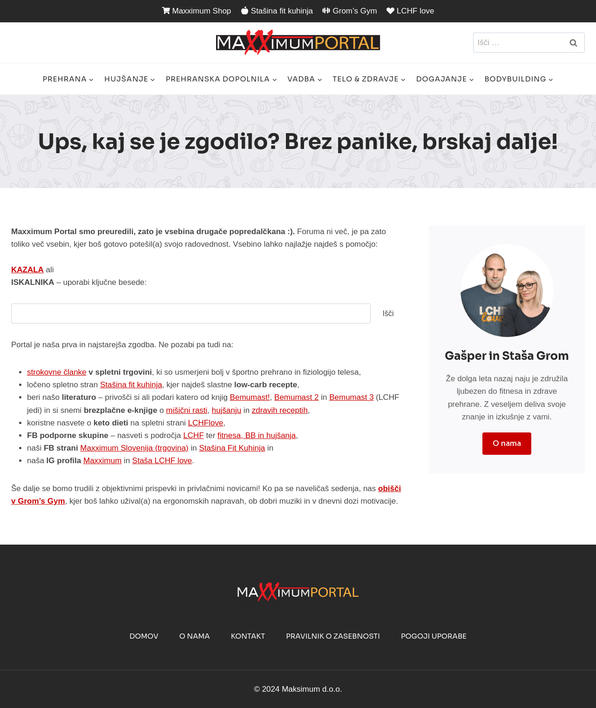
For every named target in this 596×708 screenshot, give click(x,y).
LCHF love (410, 11)
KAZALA (27, 269)
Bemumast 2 (296, 397)
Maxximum (102, 460)
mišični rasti (187, 410)
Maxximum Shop (196, 11)
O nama (194, 636)
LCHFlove (206, 422)
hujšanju (226, 410)
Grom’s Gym (349, 11)
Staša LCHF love (162, 460)
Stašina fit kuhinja (277, 11)
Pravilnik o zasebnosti (333, 636)
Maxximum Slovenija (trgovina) (134, 448)
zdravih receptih (280, 410)
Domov (143, 636)
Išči (388, 313)
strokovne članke (57, 372)
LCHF (193, 435)
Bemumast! (250, 397)
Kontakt (248, 636)
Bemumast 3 (351, 397)
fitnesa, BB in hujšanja (256, 435)
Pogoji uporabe (434, 636)
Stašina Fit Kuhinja (232, 448)
